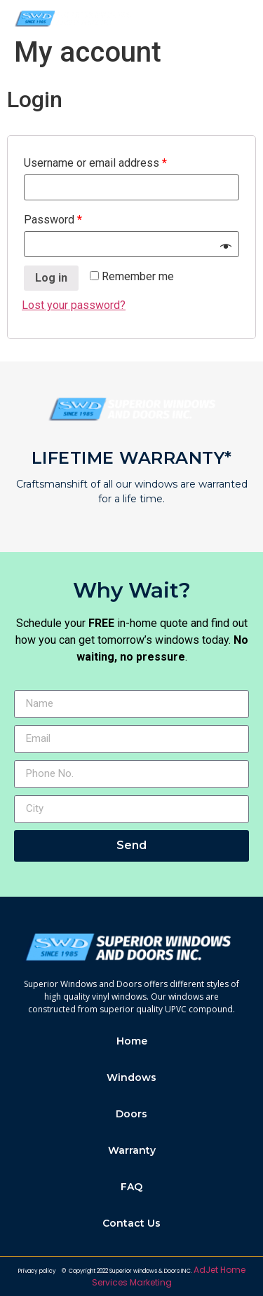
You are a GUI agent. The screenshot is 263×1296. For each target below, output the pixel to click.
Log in (51, 277)
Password (53, 219)
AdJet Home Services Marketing (168, 1276)
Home (131, 1041)
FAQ (131, 1186)
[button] (242, 18)
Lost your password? (74, 305)
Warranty (132, 1150)
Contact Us (131, 1223)
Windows (131, 1077)
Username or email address (95, 163)
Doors (131, 1114)
